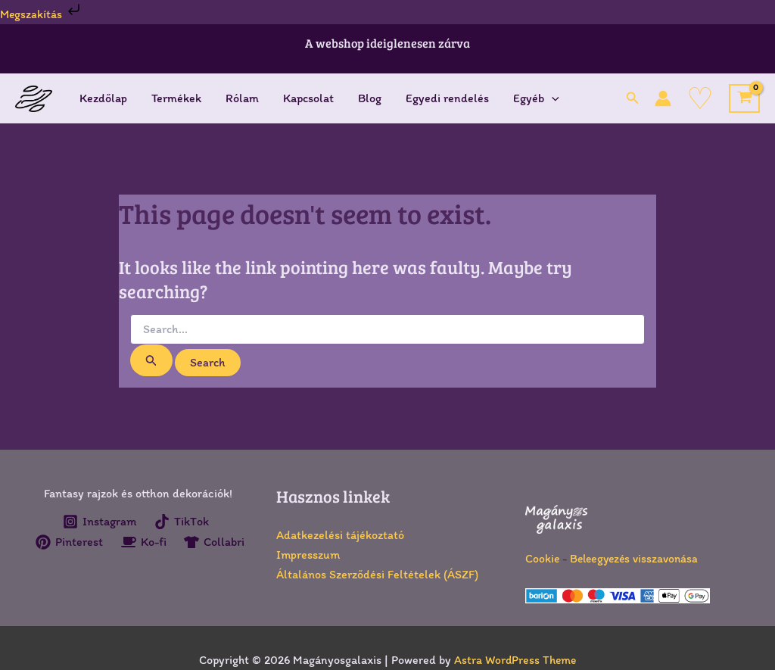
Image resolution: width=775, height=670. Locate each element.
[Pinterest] (106, 542)
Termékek (176, 98)
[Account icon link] (663, 98)
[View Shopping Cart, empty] (744, 98)
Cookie (542, 558)
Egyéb (536, 98)
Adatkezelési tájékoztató (340, 535)
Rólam (242, 98)
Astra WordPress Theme (515, 660)
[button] (633, 98)
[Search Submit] (151, 360)
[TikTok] (182, 521)
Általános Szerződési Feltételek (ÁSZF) (377, 574)
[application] (551, 98)
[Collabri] (140, 561)
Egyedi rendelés (447, 98)
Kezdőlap (103, 98)
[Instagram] (99, 521)
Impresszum (308, 554)
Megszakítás (42, 14)
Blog (369, 98)
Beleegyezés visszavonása (637, 558)
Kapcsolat (308, 98)
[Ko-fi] (181, 542)
